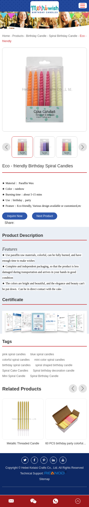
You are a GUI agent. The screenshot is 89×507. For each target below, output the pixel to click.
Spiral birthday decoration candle (54, 370)
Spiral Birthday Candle (63, 36)
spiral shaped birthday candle (53, 365)
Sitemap (44, 479)
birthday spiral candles (16, 365)
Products (17, 36)
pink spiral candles (14, 354)
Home (6, 36)
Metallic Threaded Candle (23, 443)
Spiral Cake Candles (15, 370)
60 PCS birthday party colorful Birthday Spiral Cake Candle (66, 443)
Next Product (45, 216)
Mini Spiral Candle (13, 376)
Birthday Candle (36, 36)
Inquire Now (14, 216)
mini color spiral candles (49, 359)
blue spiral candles (42, 354)
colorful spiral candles (15, 359)
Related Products (21, 388)
